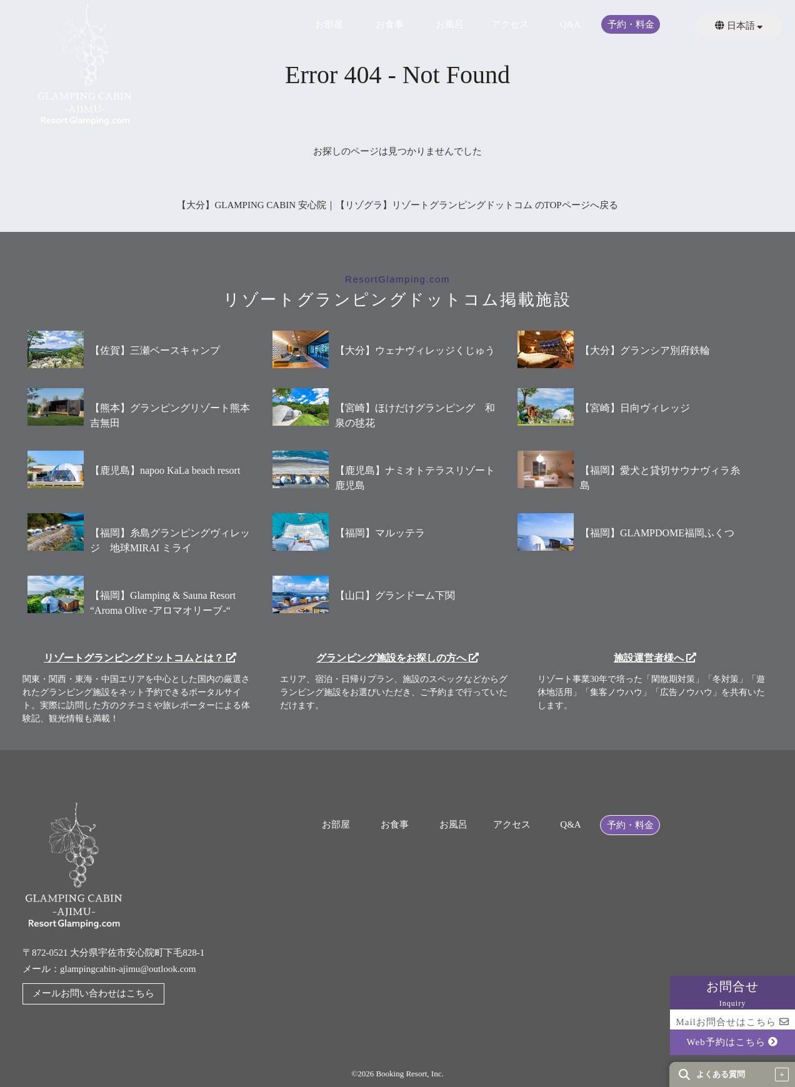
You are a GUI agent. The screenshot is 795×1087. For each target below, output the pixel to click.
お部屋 (329, 24)
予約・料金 (631, 24)
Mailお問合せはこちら (732, 1022)
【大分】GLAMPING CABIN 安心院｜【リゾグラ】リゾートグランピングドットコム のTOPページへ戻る (397, 205)
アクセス (510, 24)
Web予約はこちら (733, 1042)
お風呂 (450, 24)
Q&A (570, 24)
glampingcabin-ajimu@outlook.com (128, 969)
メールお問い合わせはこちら (93, 993)
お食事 (390, 24)
